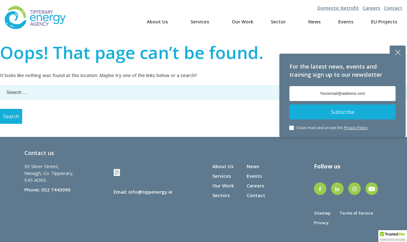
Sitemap (322, 213)
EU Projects (384, 21)
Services (200, 21)
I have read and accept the (332, 127)
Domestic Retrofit (338, 8)
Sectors (221, 195)
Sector (278, 21)
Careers (371, 8)
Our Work (242, 21)
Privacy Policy (356, 127)
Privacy (321, 222)
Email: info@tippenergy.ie (143, 192)
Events (346, 21)
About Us (157, 21)
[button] (392, 236)
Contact (393, 8)
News (314, 21)
